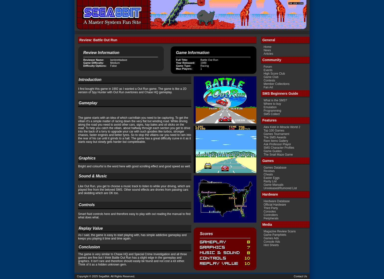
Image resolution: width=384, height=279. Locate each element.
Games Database (275, 167)
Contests (269, 80)
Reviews (269, 171)
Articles (268, 53)
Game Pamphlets (275, 235)
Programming (272, 110)
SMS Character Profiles (279, 147)
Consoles (270, 211)
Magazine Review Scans (280, 231)
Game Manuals (273, 184)
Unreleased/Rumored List (280, 188)
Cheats (268, 174)
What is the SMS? (275, 100)
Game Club (271, 77)
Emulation (270, 107)
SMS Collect (272, 114)
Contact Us (300, 276)
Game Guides (273, 151)
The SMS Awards (275, 137)
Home (267, 47)
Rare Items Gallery (276, 141)
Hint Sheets (271, 245)
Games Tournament (276, 134)
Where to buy (272, 104)
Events (268, 70)
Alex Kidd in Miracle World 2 (282, 127)
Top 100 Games (274, 130)
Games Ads (271, 238)
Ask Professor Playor (277, 144)
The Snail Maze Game (278, 154)
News (267, 50)
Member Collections (276, 84)
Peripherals (271, 218)
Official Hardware (275, 204)
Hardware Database (277, 201)
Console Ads (272, 241)
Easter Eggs (271, 178)
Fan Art (268, 87)
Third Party (271, 208)
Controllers (271, 215)
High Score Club (274, 73)
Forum (268, 66)
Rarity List (270, 181)
